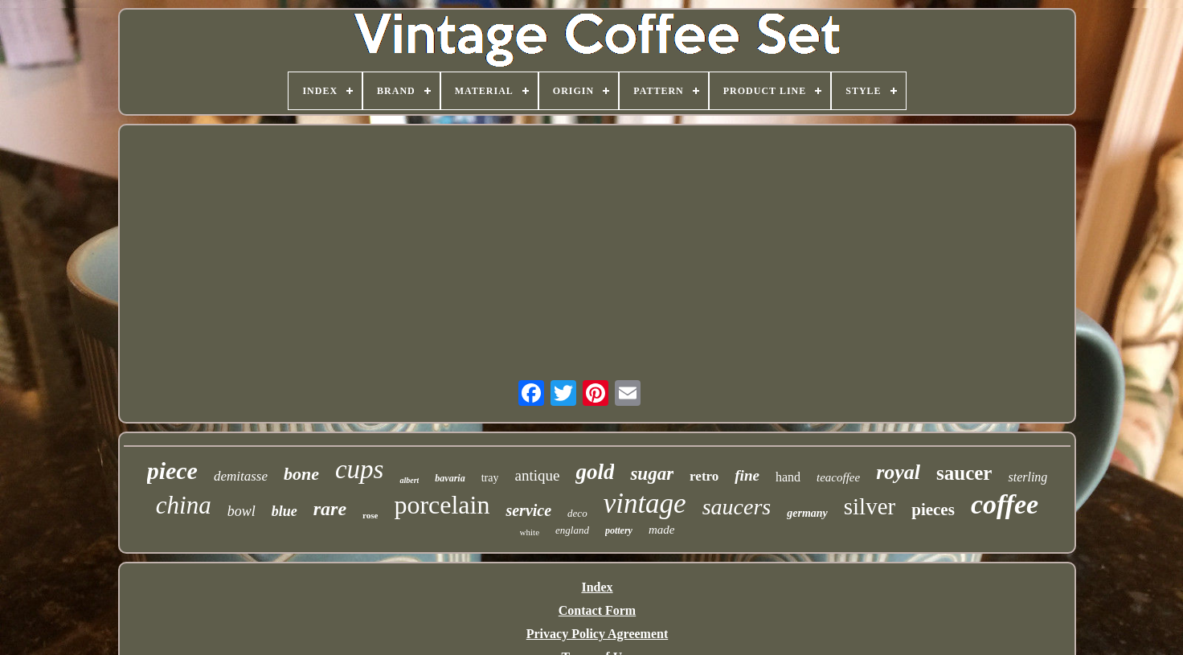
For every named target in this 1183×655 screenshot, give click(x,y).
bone (301, 474)
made (662, 529)
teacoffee (838, 477)
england (572, 530)
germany (807, 513)
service (528, 510)
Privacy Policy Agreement (597, 634)
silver (869, 506)
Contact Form (597, 610)
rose (370, 515)
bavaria (450, 478)
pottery (618, 530)
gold (594, 472)
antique (536, 475)
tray (490, 478)
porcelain (441, 504)
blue (284, 511)
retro (704, 476)
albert (409, 480)
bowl (241, 511)
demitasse (241, 476)
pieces (933, 509)
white (529, 532)
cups (359, 469)
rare (329, 508)
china (183, 505)
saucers (737, 506)
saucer (964, 473)
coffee (1004, 504)
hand (788, 477)
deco (577, 513)
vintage (645, 503)
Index (596, 587)
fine (747, 475)
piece (172, 470)
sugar (651, 474)
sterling (1027, 477)
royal (898, 472)
